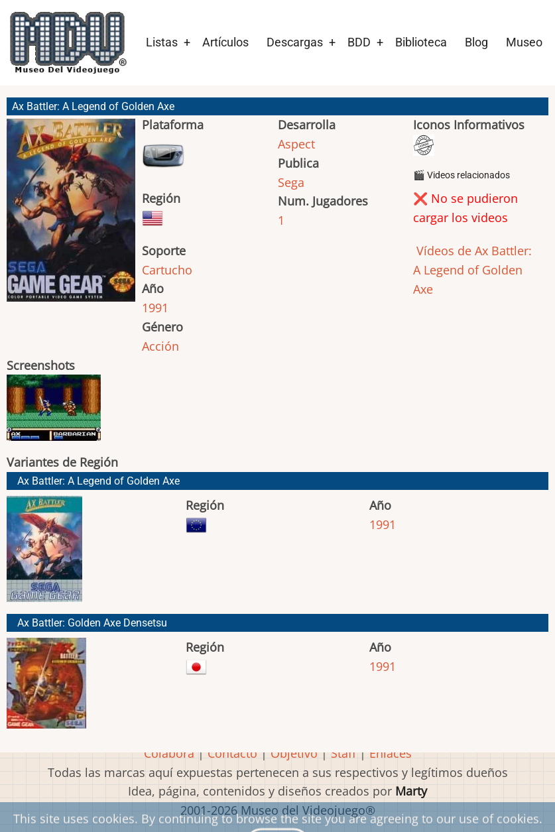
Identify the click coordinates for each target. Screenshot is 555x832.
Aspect (296, 144)
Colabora (169, 753)
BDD (359, 42)
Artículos (225, 42)
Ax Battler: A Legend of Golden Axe (98, 481)
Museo (524, 42)
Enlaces (390, 753)
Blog (476, 42)
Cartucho (167, 270)
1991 (155, 308)
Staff (343, 753)
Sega (291, 182)
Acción (160, 346)
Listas (162, 42)
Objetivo (294, 753)
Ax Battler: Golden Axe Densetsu (92, 623)
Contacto (232, 753)
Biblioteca (421, 42)
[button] (71, 216)
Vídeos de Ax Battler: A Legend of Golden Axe (472, 270)
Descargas (295, 42)
